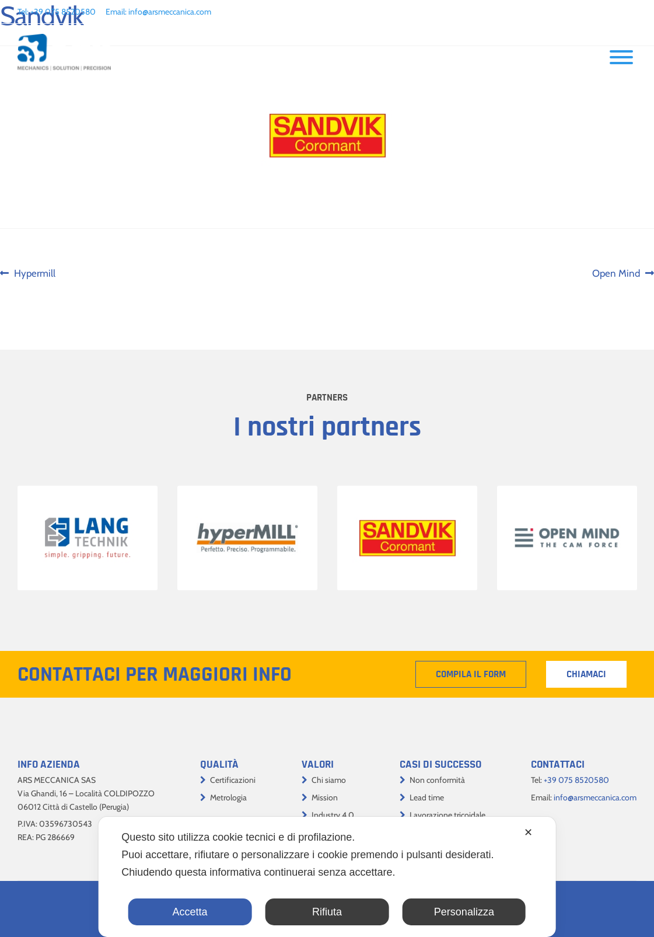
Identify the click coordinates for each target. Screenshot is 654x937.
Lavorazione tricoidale (447, 815)
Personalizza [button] (464, 912)
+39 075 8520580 (63, 11)
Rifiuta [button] (327, 912)
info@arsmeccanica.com (169, 11)
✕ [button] (528, 832)
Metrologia (228, 797)
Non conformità (437, 780)
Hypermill (34, 273)
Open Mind (616, 273)
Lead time (427, 797)
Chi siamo (329, 780)
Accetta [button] (190, 912)
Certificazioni (233, 780)
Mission (325, 797)
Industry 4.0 (333, 815)
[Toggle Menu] (621, 57)
